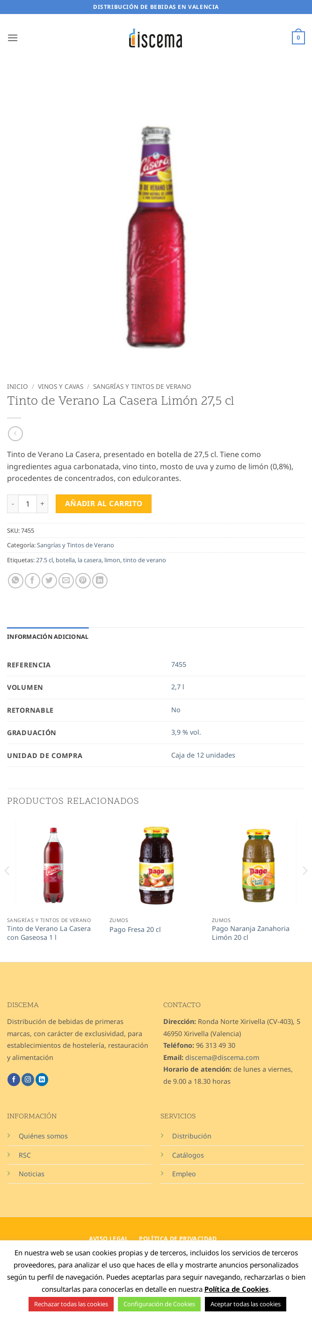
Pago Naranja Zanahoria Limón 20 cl (251, 933)
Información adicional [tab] (47, 636)
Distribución (191, 1135)
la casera (90, 560)
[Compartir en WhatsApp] (15, 580)
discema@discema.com (222, 1057)
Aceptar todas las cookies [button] (245, 1304)
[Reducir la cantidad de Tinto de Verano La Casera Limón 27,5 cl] (12, 503)
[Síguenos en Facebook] (13, 1079)
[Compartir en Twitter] (49, 580)
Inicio (17, 386)
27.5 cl (44, 560)
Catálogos (188, 1155)
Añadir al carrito (104, 503)
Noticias (31, 1173)
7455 (178, 664)
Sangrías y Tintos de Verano (142, 386)
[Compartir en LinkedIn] (100, 580)
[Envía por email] (66, 580)
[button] (12, 37)
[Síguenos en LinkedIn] (42, 1079)
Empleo (184, 1173)
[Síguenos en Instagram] (28, 1079)
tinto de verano (144, 560)
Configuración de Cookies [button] (159, 1304)
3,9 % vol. (186, 732)
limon (112, 560)
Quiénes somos (43, 1135)
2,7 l (177, 686)
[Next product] (15, 433)
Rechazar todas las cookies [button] (71, 1304)
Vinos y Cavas (60, 386)
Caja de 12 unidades (203, 755)
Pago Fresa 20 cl (135, 929)
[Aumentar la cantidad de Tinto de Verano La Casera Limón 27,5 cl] (42, 503)
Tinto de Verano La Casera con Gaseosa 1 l (49, 933)
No (176, 709)
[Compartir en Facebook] (32, 580)
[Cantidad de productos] (27, 503)
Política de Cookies (236, 1289)
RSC (25, 1155)
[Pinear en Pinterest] (83, 580)
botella (65, 560)
